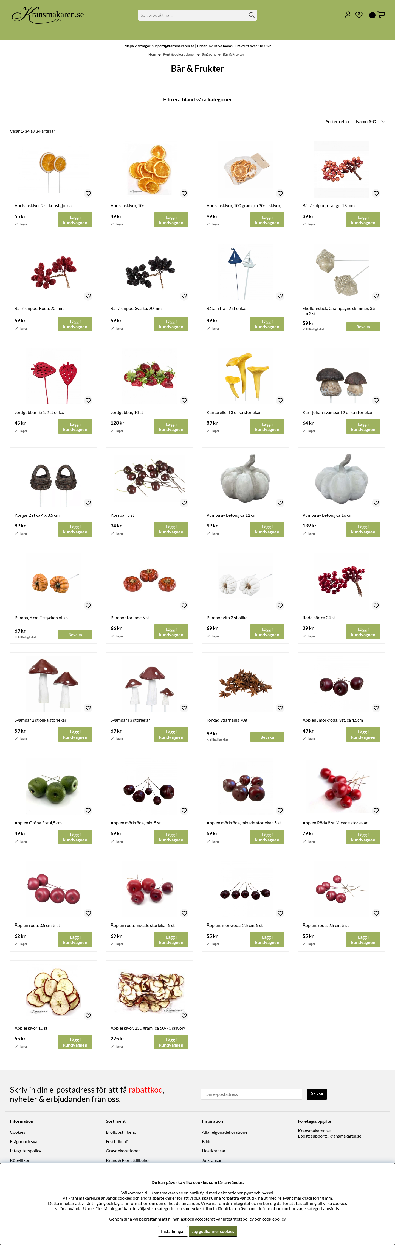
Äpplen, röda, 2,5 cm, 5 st (326, 926)
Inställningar (172, 1231)
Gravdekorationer (123, 1151)
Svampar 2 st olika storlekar (40, 720)
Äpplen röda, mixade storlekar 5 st (143, 926)
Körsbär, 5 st (122, 515)
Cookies (17, 1132)
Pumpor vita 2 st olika (227, 618)
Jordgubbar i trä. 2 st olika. (39, 412)
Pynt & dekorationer (179, 54)
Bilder (207, 1142)
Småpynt (209, 54)
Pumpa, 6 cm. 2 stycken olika (41, 618)
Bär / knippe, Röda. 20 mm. (39, 308)
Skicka (317, 1094)
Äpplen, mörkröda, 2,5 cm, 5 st (235, 926)
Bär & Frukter (233, 54)
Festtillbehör (118, 1142)
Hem (152, 54)
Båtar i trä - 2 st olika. (226, 308)
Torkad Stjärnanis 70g (227, 720)
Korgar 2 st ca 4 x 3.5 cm (37, 515)
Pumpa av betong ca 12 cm (231, 515)
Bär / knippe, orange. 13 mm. (329, 205)
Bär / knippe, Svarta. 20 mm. (136, 308)
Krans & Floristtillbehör (128, 1160)
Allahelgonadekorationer (225, 1132)
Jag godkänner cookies (213, 1231)
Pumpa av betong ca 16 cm (327, 515)
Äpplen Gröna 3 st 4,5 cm (38, 823)
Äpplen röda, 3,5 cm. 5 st (37, 926)
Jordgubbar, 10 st (127, 412)
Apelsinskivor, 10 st (129, 205)
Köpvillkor (20, 1160)
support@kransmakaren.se (336, 1136)
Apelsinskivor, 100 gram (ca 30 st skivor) (244, 205)
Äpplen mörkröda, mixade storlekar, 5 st (244, 823)
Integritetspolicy (25, 1151)
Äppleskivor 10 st (31, 1029)
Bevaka (363, 326)
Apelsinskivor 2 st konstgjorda (43, 205)
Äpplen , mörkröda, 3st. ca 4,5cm (333, 720)
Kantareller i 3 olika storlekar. (234, 412)
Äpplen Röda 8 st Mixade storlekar (335, 823)
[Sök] (197, 15)
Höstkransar (213, 1151)
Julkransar (212, 1160)
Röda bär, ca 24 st (319, 618)
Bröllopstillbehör (122, 1132)
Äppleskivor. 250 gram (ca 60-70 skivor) (148, 1029)
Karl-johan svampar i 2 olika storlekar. (338, 412)
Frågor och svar (24, 1142)
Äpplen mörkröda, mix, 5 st (136, 823)
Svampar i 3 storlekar (130, 720)
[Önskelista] (357, 15)
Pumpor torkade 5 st (130, 618)
